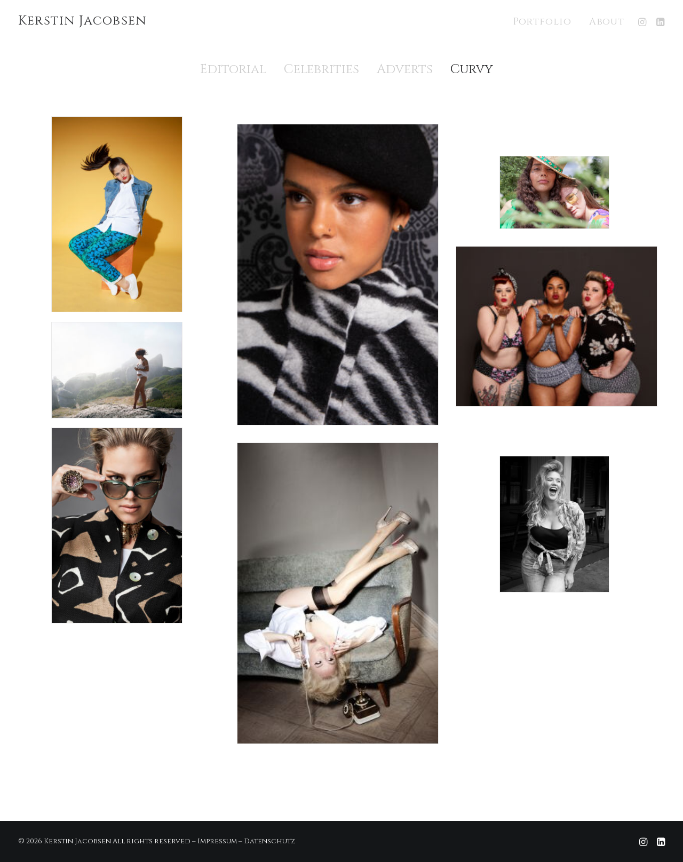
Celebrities (321, 69)
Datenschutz (269, 841)
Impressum (217, 841)
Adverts (405, 69)
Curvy (471, 69)
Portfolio (542, 21)
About (607, 21)
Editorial (233, 69)
